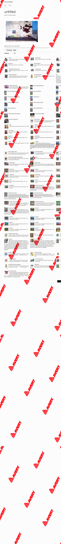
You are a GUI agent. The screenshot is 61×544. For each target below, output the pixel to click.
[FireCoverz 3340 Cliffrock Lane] (5, 104)
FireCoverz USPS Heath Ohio (38, 102)
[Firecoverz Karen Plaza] (5, 109)
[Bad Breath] (6, 138)
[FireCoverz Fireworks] (57, 109)
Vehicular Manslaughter (13, 74)
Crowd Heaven (37, 174)
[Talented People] (58, 70)
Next (14, 50)
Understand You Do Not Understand (14, 264)
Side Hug (36, 169)
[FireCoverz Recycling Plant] (32, 115)
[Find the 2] (32, 143)
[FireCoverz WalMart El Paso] (31, 109)
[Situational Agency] (31, 65)
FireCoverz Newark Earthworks (38, 85)
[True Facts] (6, 241)
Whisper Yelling (37, 57)
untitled (10, 12)
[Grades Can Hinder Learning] (6, 235)
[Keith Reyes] (32, 126)
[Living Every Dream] (6, 260)
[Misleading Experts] (58, 254)
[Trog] (31, 235)
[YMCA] (6, 126)
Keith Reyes (37, 124)
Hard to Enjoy (11, 169)
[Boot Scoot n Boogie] (32, 254)
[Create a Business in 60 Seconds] (58, 229)
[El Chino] (6, 143)
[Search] (59, 281)
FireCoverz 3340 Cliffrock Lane (13, 102)
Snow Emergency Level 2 (12, 151)
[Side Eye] (32, 181)
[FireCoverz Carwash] (57, 93)
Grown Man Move (37, 119)
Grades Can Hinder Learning (13, 233)
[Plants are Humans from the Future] (58, 65)
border (15, 53)
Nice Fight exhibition (38, 239)
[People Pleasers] (6, 164)
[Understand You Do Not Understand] (6, 266)
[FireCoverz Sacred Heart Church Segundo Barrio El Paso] (58, 103)
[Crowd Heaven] (32, 176)
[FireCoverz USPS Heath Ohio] (31, 104)
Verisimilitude (11, 174)
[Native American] (58, 138)
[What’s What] (6, 65)
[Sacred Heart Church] (6, 210)
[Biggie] (31, 132)
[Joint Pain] (31, 159)
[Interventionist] (6, 132)
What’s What (10, 63)
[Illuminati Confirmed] (6, 272)
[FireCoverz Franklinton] (31, 93)
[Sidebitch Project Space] (6, 87)
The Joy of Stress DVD (39, 258)
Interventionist (11, 130)
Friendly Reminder (37, 162)
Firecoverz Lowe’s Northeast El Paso (13, 96)
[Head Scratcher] (58, 59)
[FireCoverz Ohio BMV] (58, 115)
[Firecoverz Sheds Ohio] (57, 98)
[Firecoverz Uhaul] (31, 98)
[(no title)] (58, 126)
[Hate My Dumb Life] (58, 266)
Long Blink (10, 252)
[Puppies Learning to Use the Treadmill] (58, 176)
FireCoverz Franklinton (37, 91)
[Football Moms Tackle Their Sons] (6, 70)
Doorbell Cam (11, 185)
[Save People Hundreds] (32, 153)
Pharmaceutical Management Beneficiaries (15, 157)
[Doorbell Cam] (6, 187)
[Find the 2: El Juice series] (32, 186)
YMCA (10, 124)
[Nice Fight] (57, 241)
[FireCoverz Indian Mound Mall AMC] (6, 115)
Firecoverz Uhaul (36, 96)
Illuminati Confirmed (12, 270)
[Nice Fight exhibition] (32, 240)
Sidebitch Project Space (13, 85)
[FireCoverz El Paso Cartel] (57, 87)
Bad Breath (10, 136)
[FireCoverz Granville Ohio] (6, 121)
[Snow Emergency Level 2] (6, 153)
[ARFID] (6, 181)
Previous (9, 50)
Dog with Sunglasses (37, 74)
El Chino (10, 141)
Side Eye (36, 179)
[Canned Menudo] (32, 70)
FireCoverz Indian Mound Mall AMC (14, 113)
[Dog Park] (57, 159)
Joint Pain (36, 157)
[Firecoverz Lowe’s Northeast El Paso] (5, 98)
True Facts (10, 239)
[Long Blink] (6, 254)
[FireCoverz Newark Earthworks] (31, 87)
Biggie (35, 130)
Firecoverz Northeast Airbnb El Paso (13, 91)
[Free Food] (58, 170)
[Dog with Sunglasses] (31, 76)
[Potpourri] (58, 164)
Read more (6, 249)
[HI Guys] (6, 59)
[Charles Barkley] (32, 138)
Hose (57, 74)
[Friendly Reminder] (31, 164)
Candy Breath (36, 264)
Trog (35, 233)
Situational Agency (37, 63)
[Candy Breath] (32, 266)
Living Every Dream (12, 258)
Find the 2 (37, 141)
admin (14, 15)
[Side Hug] (32, 171)
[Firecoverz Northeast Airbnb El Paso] (5, 93)
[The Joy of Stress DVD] (32, 260)
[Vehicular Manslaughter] (6, 76)
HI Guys (10, 57)
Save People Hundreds (39, 151)
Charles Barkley (37, 136)
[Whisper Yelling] (32, 59)
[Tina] (58, 121)
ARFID (10, 179)
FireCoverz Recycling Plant (39, 113)
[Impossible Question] (58, 260)
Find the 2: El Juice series (39, 185)
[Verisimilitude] (6, 176)
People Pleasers (12, 162)
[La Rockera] (57, 132)
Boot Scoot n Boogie (38, 252)
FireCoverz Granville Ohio (13, 119)
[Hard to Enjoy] (6, 171)
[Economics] (57, 235)
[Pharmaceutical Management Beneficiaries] (6, 159)
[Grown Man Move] (31, 121)
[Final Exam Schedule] (57, 153)
